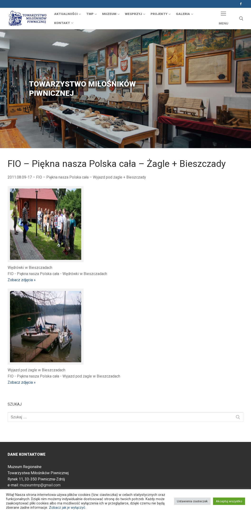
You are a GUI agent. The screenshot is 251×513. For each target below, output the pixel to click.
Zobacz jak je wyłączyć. (67, 507)
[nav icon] (223, 18)
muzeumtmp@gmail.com (40, 485)
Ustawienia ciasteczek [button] (192, 501)
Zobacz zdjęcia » (22, 280)
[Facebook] (240, 4)
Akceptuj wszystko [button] (229, 501)
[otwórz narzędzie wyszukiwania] (241, 18)
